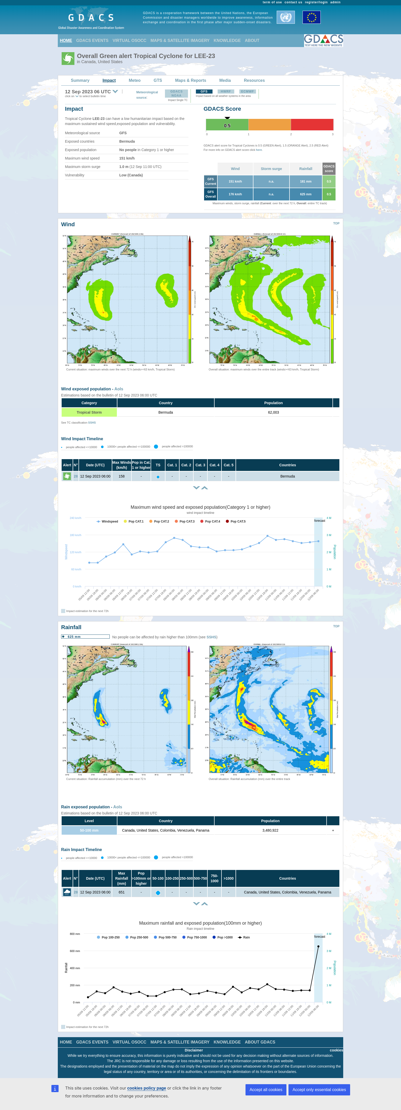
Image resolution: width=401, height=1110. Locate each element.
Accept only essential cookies (319, 1090)
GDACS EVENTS (92, 40)
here (259, 149)
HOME (66, 40)
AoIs (118, 389)
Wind (235, 169)
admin (335, 2)
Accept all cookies (266, 1090)
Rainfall (306, 169)
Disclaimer (194, 1050)
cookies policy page (146, 1088)
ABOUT (252, 40)
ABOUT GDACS (260, 1042)
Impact (109, 80)
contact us (294, 2)
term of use (272, 2)
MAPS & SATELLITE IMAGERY (179, 40)
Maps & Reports (190, 80)
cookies (336, 1050)
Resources (254, 80)
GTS (158, 80)
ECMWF (247, 91)
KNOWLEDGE (227, 40)
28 (76, 476)
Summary (80, 80)
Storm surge (271, 169)
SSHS (92, 422)
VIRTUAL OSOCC (129, 40)
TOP (336, 223)
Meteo (135, 80)
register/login (316, 2)
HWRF (226, 91)
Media (225, 80)
